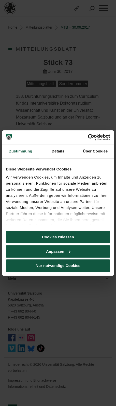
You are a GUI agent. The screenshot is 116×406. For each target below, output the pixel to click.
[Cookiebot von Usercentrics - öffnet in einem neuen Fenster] (88, 137)
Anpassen (58, 251)
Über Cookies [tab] (95, 151)
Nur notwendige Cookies (58, 265)
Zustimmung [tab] (20, 151)
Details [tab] (58, 151)
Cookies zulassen (58, 237)
